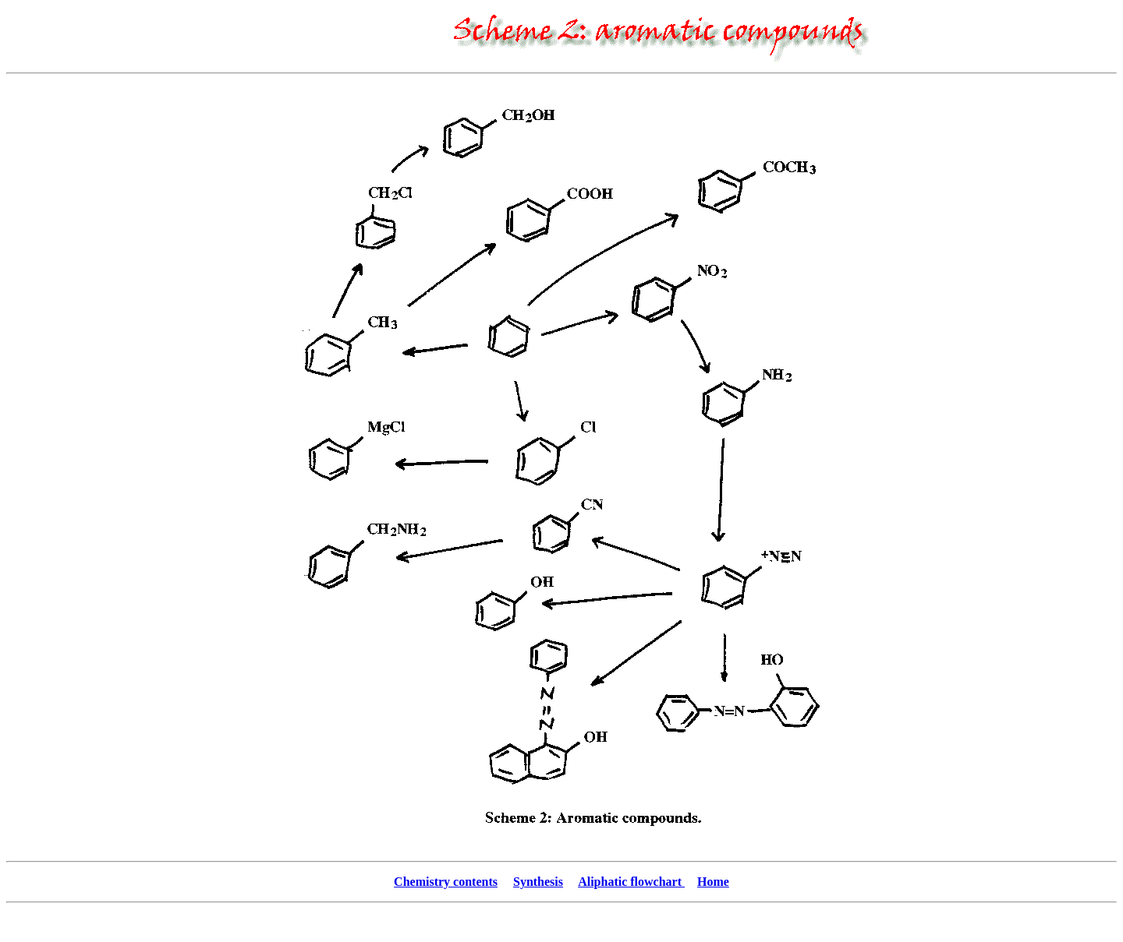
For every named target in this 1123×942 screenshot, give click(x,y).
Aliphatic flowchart (631, 881)
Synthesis (538, 881)
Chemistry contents (446, 881)
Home (713, 881)
